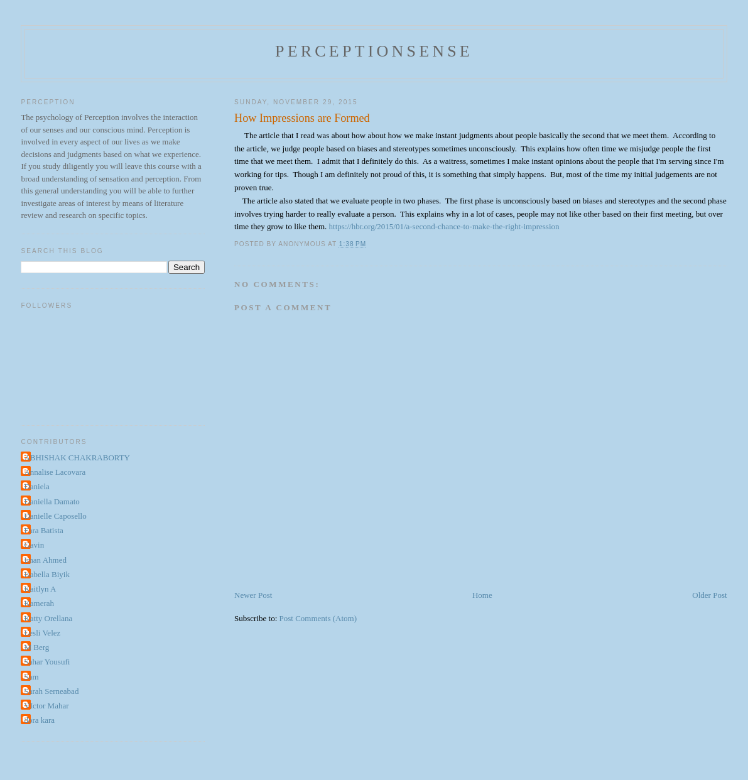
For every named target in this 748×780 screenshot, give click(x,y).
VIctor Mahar (46, 705)
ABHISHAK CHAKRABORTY (77, 457)
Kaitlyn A (40, 588)
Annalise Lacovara (54, 472)
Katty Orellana (48, 618)
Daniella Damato (51, 501)
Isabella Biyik (47, 574)
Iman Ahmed (45, 560)
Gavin (34, 545)
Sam (31, 676)
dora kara (39, 720)
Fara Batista (43, 530)
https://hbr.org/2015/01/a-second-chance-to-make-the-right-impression (444, 226)
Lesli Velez (42, 632)
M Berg (36, 647)
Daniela (36, 486)
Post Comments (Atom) (318, 618)
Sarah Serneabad (51, 691)
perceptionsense (374, 51)
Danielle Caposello (55, 516)
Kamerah (39, 603)
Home (482, 595)
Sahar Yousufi (47, 661)
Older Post (709, 595)
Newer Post (253, 595)
